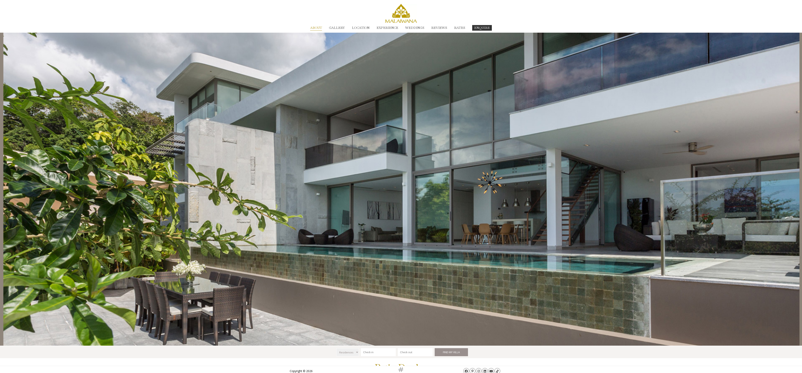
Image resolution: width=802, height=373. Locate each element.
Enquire (482, 28)
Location (361, 28)
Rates (459, 28)
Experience (387, 28)
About (316, 28)
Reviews (439, 28)
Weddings (414, 28)
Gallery (337, 28)
